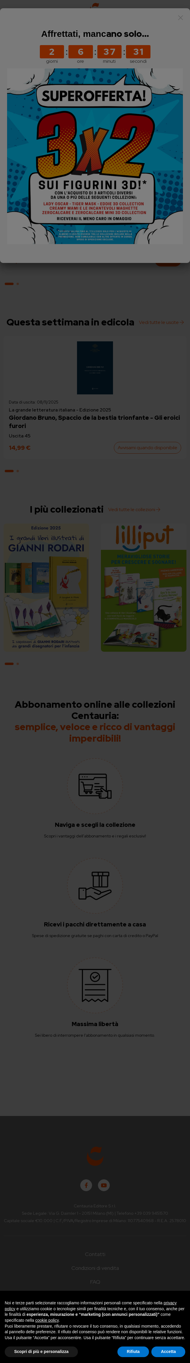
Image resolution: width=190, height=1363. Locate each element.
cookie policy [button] (47, 1320)
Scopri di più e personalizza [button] (41, 1351)
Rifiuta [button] (133, 1351)
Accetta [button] (168, 1351)
